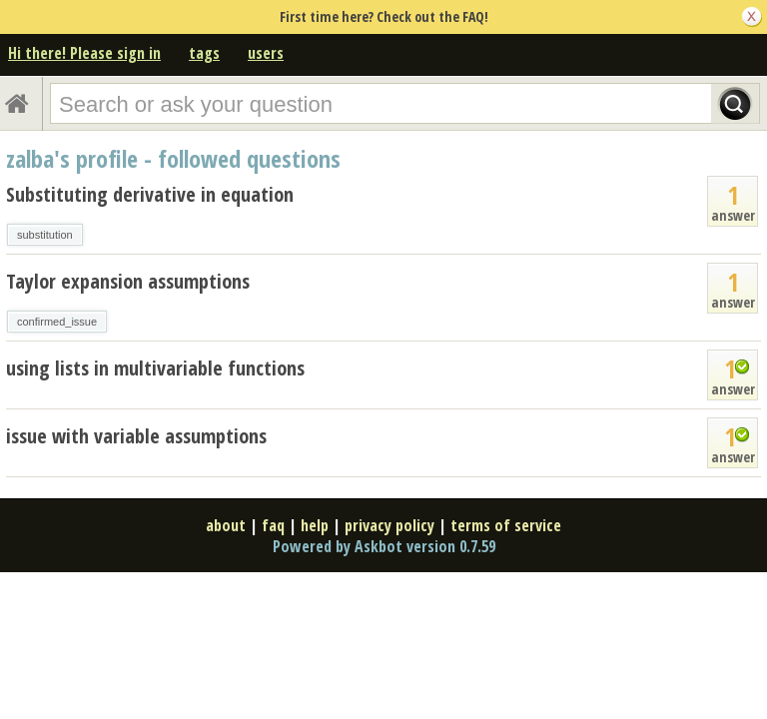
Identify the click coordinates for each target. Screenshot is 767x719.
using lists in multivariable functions (155, 368)
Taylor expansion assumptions (128, 281)
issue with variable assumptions (136, 435)
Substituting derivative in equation (150, 194)
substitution (45, 235)
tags (204, 53)
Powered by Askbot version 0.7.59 (384, 546)
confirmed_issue (57, 322)
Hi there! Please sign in (84, 53)
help (315, 525)
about (226, 525)
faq (273, 525)
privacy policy (389, 525)
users (266, 53)
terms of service (505, 525)
